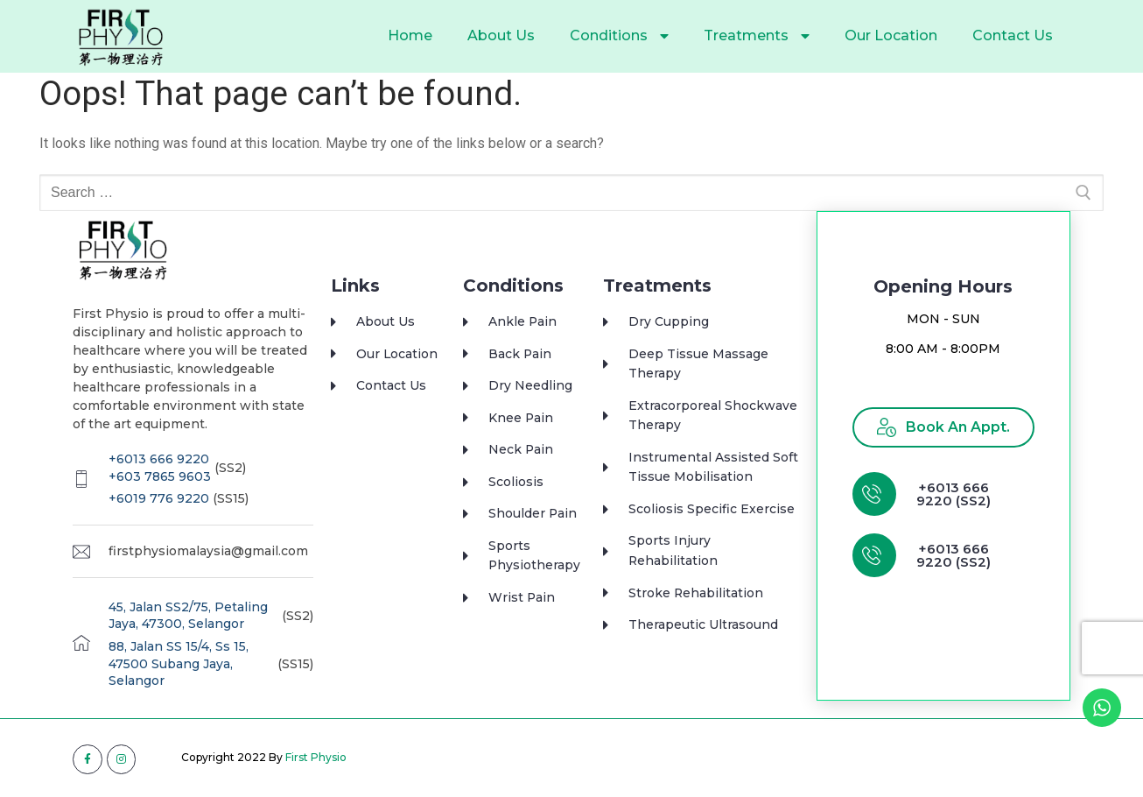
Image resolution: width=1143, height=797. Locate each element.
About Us (501, 35)
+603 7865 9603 (160, 476)
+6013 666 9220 (159, 459)
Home (410, 35)
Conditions (619, 36)
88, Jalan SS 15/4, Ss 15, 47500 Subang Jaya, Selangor (179, 663)
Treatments (757, 36)
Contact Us (1012, 35)
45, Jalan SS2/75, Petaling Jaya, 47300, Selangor (188, 615)
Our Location (891, 35)
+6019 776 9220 (159, 498)
